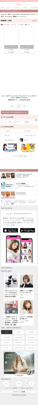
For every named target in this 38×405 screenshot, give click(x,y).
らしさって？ (8, 388)
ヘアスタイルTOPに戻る (19, 156)
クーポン (7, 347)
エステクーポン (31, 347)
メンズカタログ (6, 337)
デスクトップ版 (19, 392)
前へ (13, 106)
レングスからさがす (7, 127)
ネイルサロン (19, 342)
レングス (7, 24)
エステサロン (31, 342)
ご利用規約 (14, 388)
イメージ (14, 24)
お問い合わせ (30, 388)
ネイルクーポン (18, 347)
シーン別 (21, 24)
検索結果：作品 (19, 20)
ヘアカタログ (31, 332)
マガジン (19, 332)
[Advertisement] (19, 75)
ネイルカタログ (31, 337)
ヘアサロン (6, 342)
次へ (25, 106)
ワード (27, 24)
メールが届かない (22, 388)
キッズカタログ (18, 337)
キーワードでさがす (7, 117)
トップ (6, 332)
